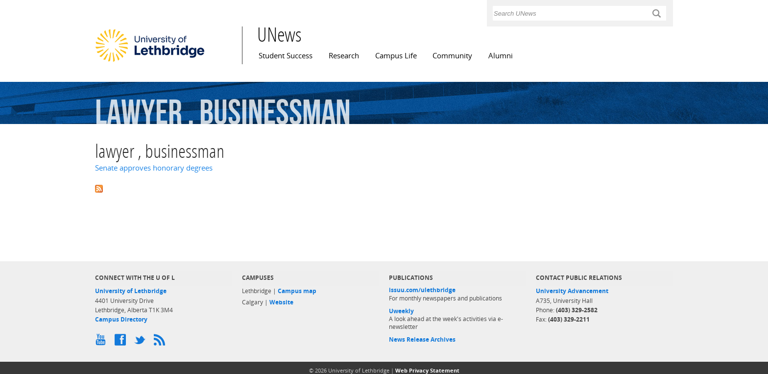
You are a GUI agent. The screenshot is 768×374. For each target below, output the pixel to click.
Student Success (285, 55)
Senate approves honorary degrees (154, 168)
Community (452, 55)
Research (344, 55)
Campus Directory (121, 319)
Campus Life (396, 55)
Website (281, 302)
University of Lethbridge (131, 291)
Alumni (500, 55)
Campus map (297, 291)
